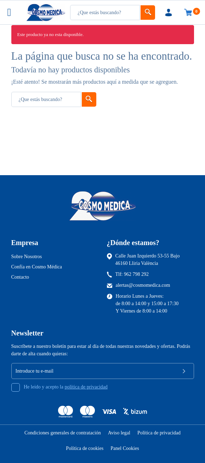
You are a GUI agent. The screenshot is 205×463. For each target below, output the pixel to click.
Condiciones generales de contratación (62, 432)
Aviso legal (119, 432)
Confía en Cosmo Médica (36, 266)
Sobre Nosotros (26, 256)
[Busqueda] (105, 12)
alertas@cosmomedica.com (143, 285)
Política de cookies (84, 448)
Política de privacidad (159, 432)
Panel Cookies (124, 448)
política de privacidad (85, 387)
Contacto (20, 277)
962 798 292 (136, 274)
